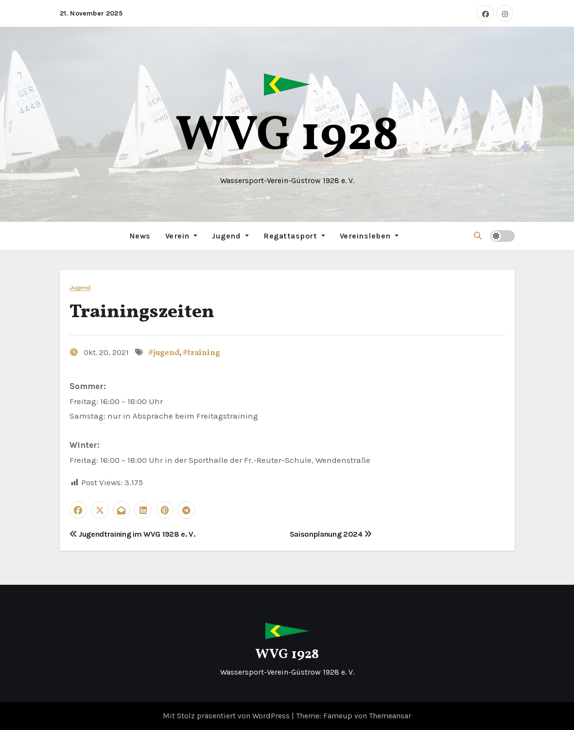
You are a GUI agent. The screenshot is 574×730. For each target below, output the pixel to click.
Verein (181, 235)
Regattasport (294, 235)
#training (201, 353)
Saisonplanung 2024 (331, 534)
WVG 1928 (287, 136)
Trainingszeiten (142, 312)
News (140, 235)
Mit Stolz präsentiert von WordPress (227, 715)
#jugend (163, 353)
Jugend (230, 235)
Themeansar (390, 715)
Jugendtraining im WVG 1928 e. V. (132, 534)
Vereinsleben (369, 235)
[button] (478, 235)
